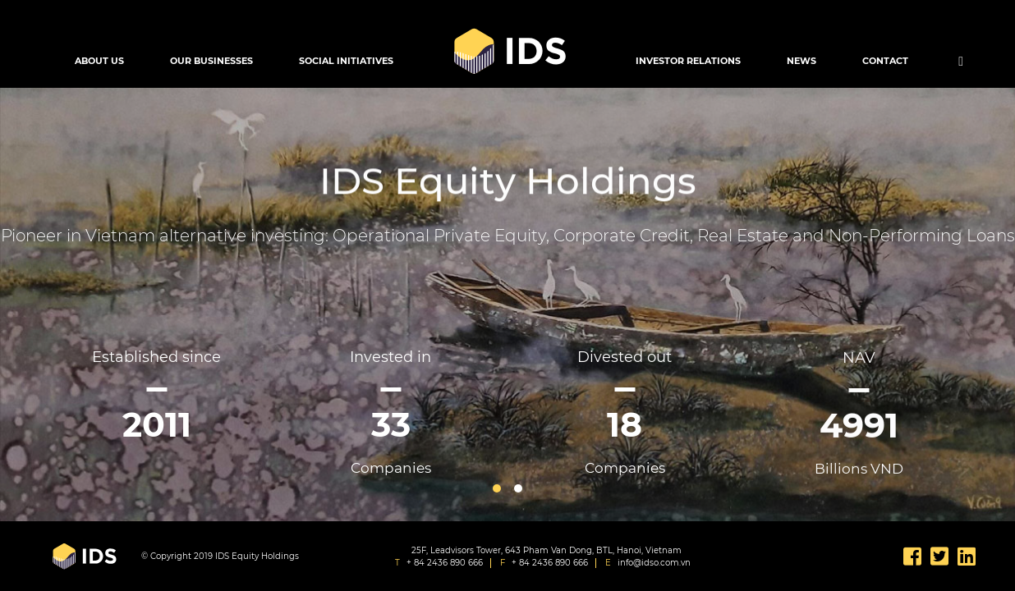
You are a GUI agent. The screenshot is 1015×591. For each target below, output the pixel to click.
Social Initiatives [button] (346, 60)
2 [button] (518, 488)
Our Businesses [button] (211, 60)
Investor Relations (688, 60)
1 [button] (497, 488)
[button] (960, 61)
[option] (507, 304)
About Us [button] (99, 60)
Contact (885, 60)
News (801, 60)
